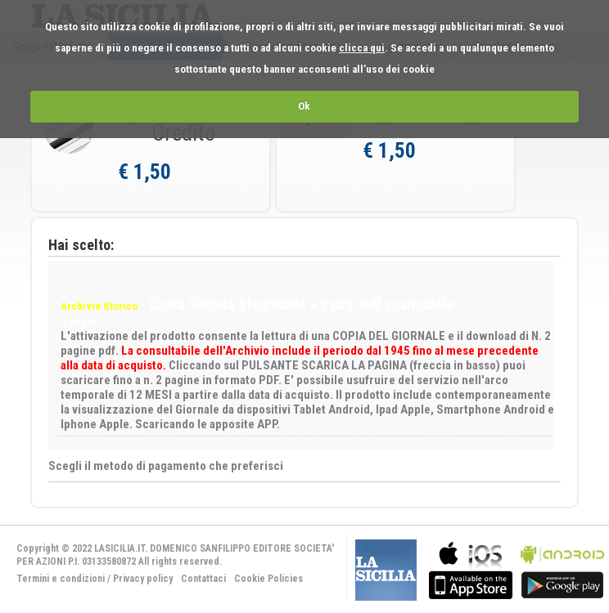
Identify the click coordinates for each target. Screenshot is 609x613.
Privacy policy (143, 578)
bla (470, 568)
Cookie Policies (268, 578)
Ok (304, 106)
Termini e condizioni (60, 578)
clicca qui (362, 48)
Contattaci (203, 578)
